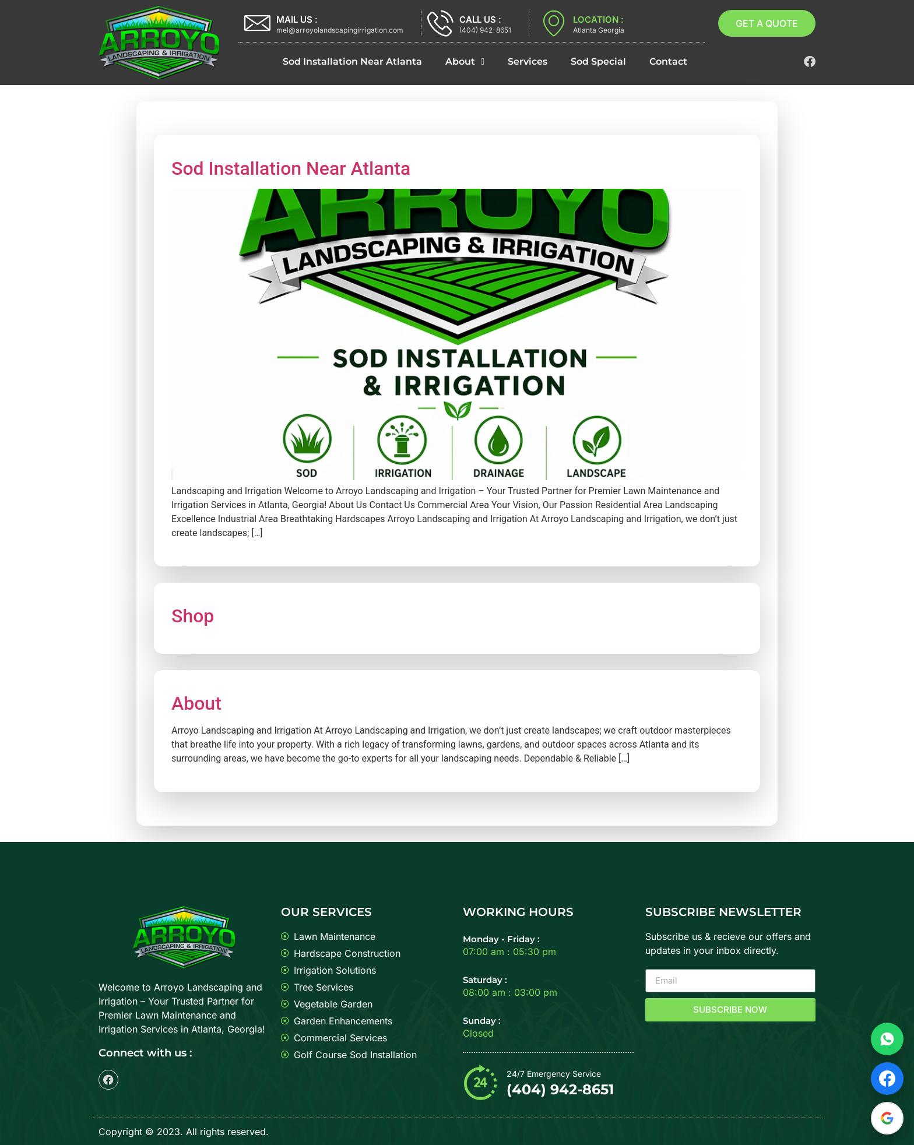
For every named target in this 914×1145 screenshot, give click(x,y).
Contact (668, 61)
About (464, 61)
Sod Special (598, 61)
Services (527, 61)
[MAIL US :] (257, 23)
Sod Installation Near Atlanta (352, 61)
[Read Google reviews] (887, 1118)
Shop (192, 616)
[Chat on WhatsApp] (887, 1039)
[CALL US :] (440, 23)
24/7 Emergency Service (554, 1074)
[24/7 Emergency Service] (480, 1082)
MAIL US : (297, 19)
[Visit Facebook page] (887, 1078)
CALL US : (480, 19)
